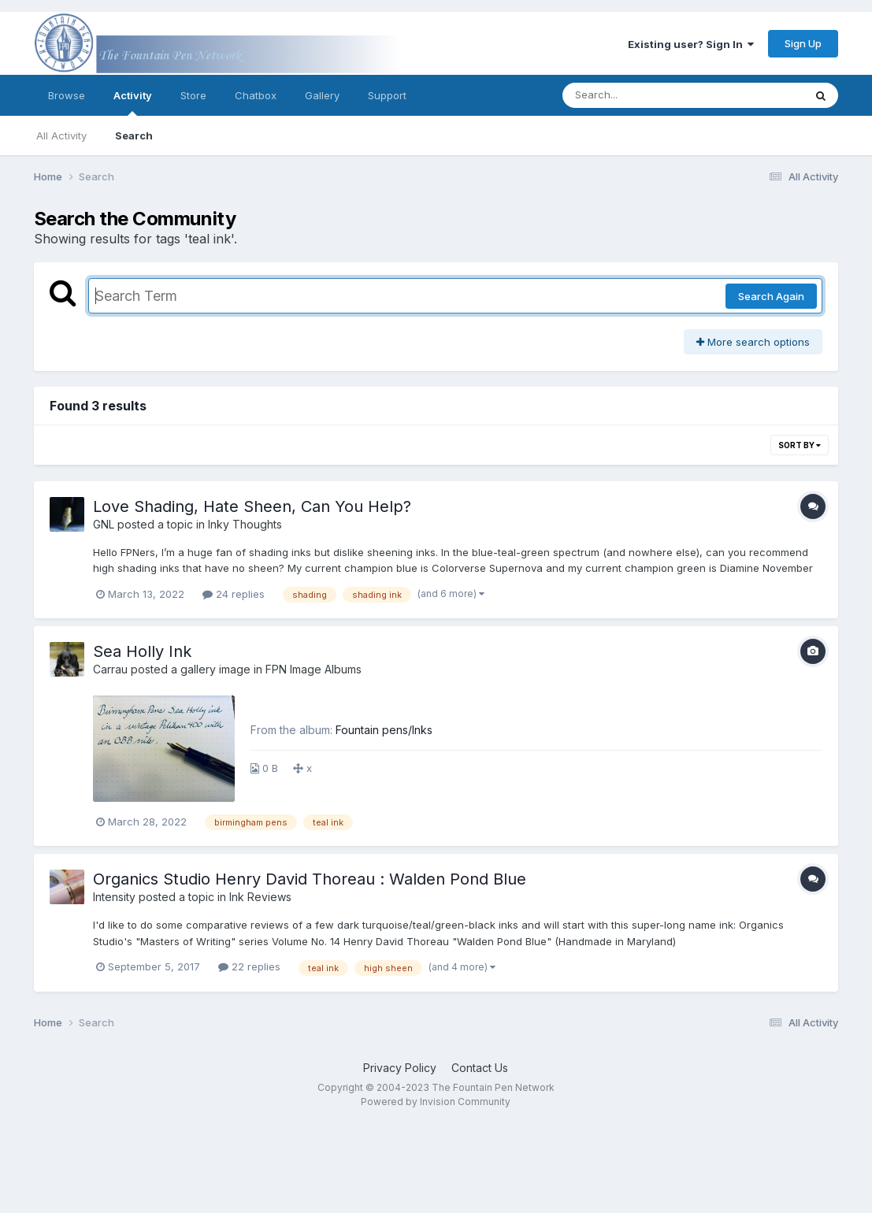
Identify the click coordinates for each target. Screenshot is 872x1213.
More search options (753, 342)
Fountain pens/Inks (384, 729)
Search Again (771, 296)
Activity (132, 102)
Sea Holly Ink (142, 651)
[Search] (640, 95)
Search (134, 135)
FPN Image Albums (313, 669)
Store (193, 95)
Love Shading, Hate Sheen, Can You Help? (252, 506)
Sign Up (803, 43)
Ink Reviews (260, 896)
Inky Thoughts (245, 524)
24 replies (233, 594)
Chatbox (255, 95)
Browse (66, 95)
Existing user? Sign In (691, 44)
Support (387, 95)
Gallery (322, 95)
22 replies (249, 966)
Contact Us (479, 1067)
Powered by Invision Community (435, 1101)
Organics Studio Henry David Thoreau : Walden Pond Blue (309, 879)
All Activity (61, 135)
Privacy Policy (399, 1067)
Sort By (799, 445)
